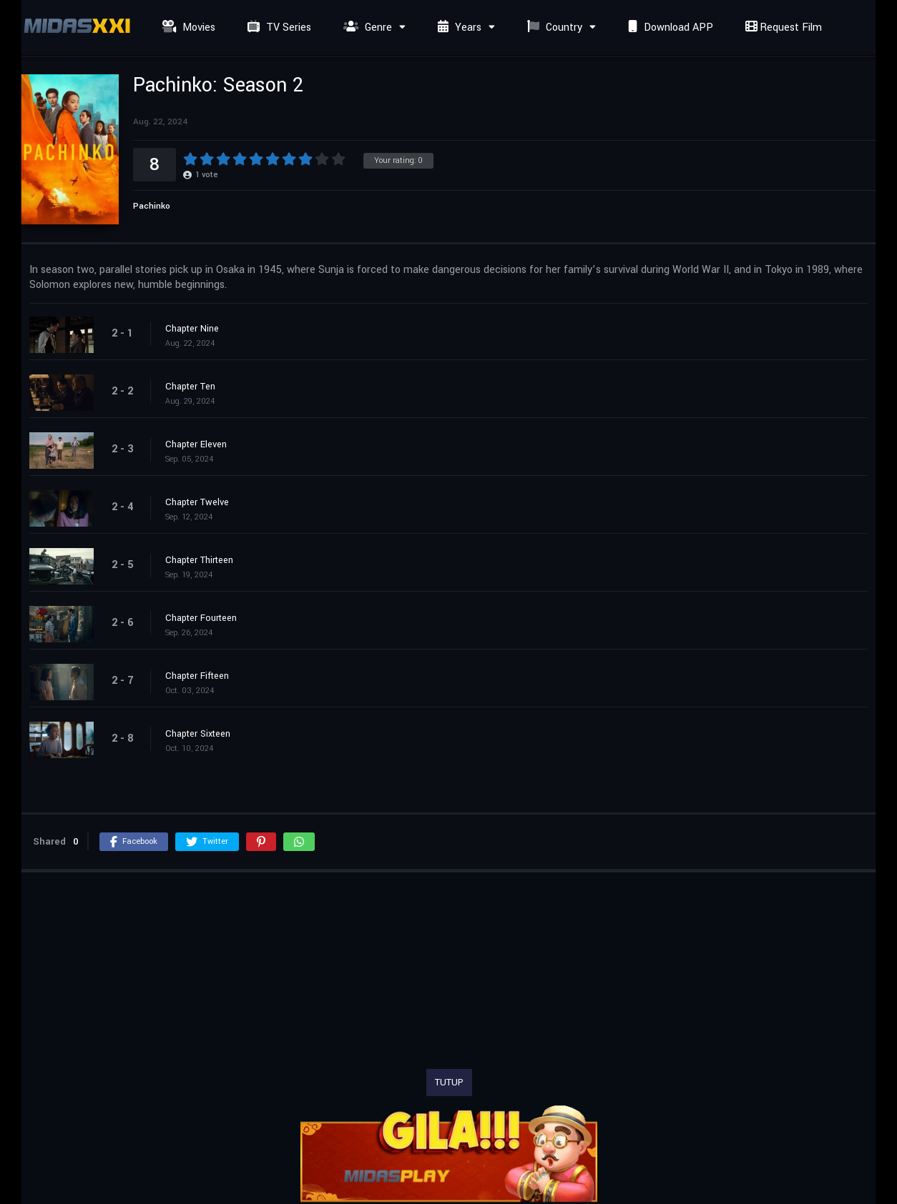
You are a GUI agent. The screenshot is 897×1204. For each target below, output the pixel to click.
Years (457, 27)
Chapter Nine (192, 328)
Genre (366, 27)
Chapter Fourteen (201, 618)
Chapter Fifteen (197, 676)
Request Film (782, 27)
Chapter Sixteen (197, 733)
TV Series (277, 27)
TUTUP (449, 1082)
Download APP (668, 27)
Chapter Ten (190, 386)
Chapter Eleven (196, 444)
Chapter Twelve (197, 502)
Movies (187, 27)
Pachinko (151, 206)
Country (553, 27)
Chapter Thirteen (199, 560)
